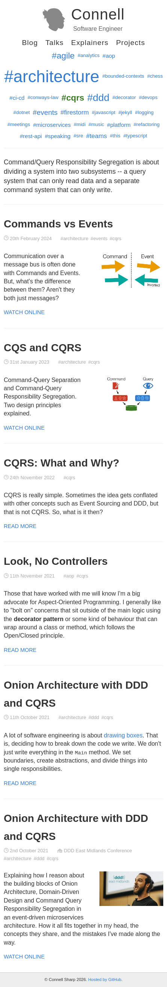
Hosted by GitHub (104, 979)
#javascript (104, 112)
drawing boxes (123, 735)
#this (115, 135)
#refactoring (146, 124)
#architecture (51, 76)
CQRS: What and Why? (61, 463)
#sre (78, 135)
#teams (96, 136)
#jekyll (125, 112)
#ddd (98, 97)
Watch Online (24, 312)
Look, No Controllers (56, 561)
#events (45, 112)
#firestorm (74, 112)
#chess (155, 76)
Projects (130, 43)
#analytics (88, 55)
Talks (54, 43)
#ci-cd (16, 98)
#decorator (124, 97)
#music (96, 124)
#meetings (19, 124)
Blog (30, 43)
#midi (79, 124)
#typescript (135, 135)
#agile (63, 55)
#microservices (52, 125)
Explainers (90, 43)
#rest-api (31, 136)
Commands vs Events (58, 224)
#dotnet (22, 112)
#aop (108, 56)
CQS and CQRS (42, 348)
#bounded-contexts (123, 76)
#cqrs (115, 238)
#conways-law (42, 97)
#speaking (58, 136)
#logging (144, 112)
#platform (119, 125)
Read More (20, 526)
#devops (148, 97)
